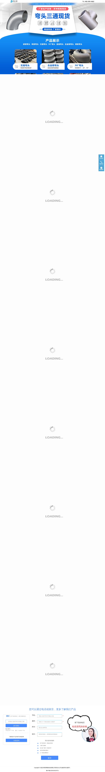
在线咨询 (16, 740)
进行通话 (16, 726)
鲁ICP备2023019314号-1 (52, 770)
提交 (49, 758)
